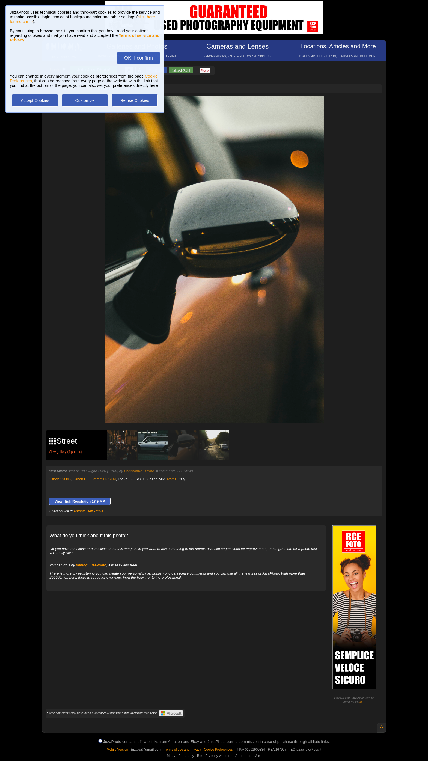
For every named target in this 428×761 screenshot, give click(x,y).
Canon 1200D (60, 479)
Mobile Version (117, 749)
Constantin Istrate (139, 471)
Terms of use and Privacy (182, 749)
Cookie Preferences (218, 749)
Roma (172, 479)
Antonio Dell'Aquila (88, 511)
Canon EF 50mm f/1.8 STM (94, 479)
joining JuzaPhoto (91, 565)
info (361, 701)
